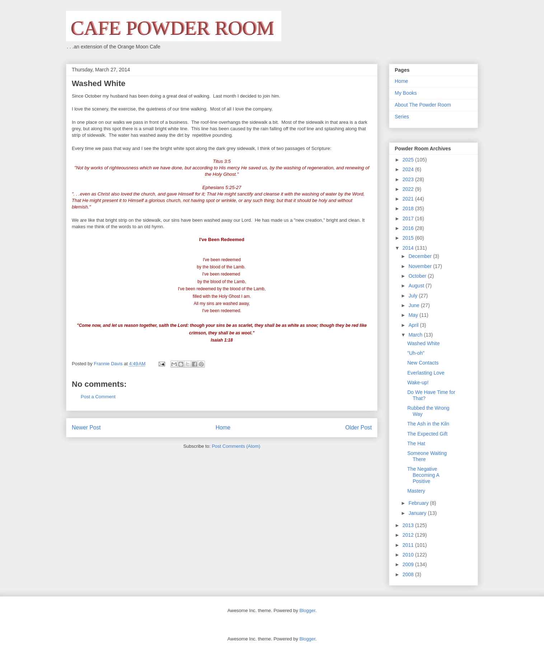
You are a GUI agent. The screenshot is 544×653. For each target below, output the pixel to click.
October (418, 276)
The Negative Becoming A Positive (423, 475)
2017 (409, 218)
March (416, 335)
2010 (409, 555)
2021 (409, 199)
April (414, 325)
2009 (409, 564)
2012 (409, 535)
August (416, 285)
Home (223, 427)
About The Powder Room (423, 105)
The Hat (416, 443)
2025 (409, 160)
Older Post (358, 427)
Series (402, 116)
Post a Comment (98, 396)
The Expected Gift (427, 434)
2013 (409, 525)
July (413, 296)
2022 (409, 189)
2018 (409, 208)
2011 (409, 545)
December (420, 256)
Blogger (307, 610)
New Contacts (423, 363)
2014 (409, 248)
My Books (406, 93)
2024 (409, 169)
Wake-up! (417, 382)
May (413, 315)
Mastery (416, 491)
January (418, 513)
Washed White (423, 343)
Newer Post (86, 427)
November (420, 266)
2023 (409, 179)
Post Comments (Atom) (236, 446)
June (414, 305)
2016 (409, 228)
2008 (409, 574)
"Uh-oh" (416, 353)
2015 (409, 238)
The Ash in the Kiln (428, 424)
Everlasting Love (426, 373)
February (419, 503)
